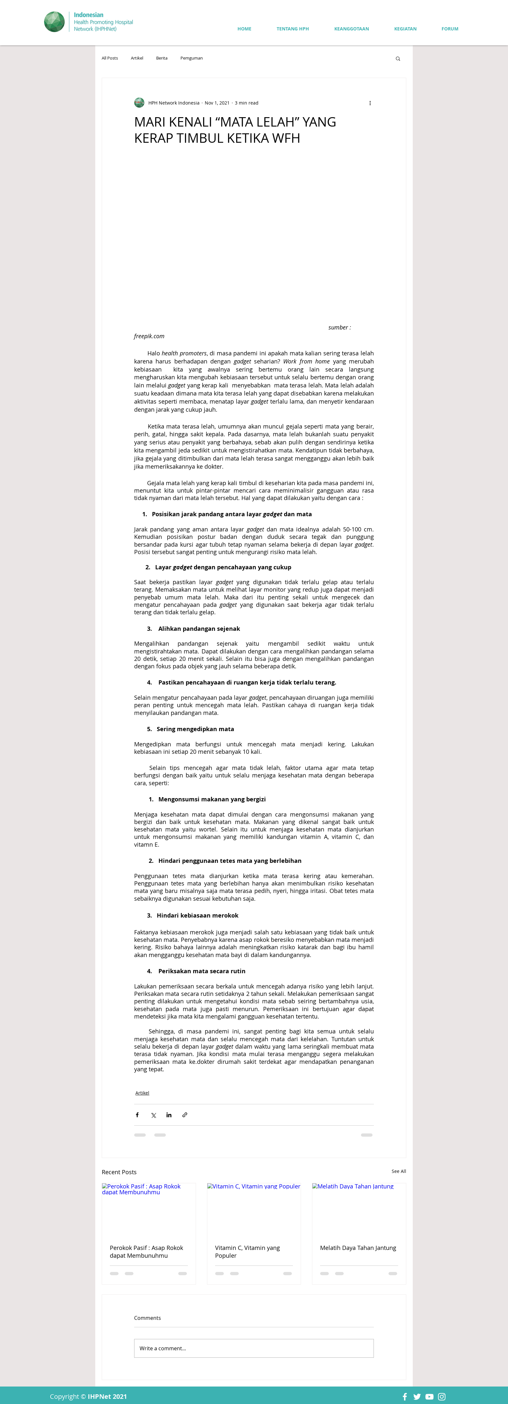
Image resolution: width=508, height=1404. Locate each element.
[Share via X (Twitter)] (153, 1115)
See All (399, 1171)
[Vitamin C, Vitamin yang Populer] (254, 1209)
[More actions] (370, 102)
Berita (161, 58)
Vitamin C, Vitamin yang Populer (247, 1251)
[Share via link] (185, 1115)
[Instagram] (442, 1397)
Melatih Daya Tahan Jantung (358, 1248)
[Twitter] (417, 1397)
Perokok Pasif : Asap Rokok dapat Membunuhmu (146, 1251)
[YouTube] (429, 1397)
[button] (398, 58)
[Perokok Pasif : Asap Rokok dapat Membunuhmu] (149, 1209)
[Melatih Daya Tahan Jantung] (359, 1209)
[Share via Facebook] (137, 1115)
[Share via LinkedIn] (169, 1115)
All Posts (110, 58)
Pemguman (191, 58)
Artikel (137, 58)
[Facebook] (405, 1397)
